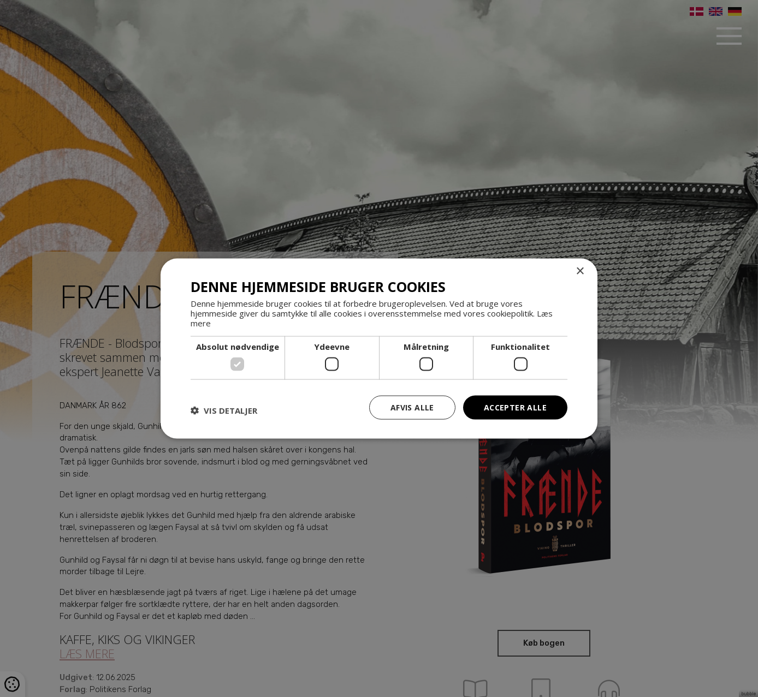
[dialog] (379, 348)
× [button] (580, 271)
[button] (224, 410)
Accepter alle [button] (515, 407)
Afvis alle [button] (412, 407)
